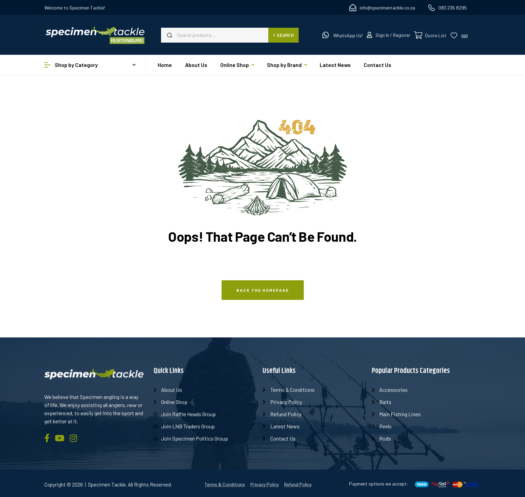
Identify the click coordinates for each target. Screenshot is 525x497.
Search (283, 35)
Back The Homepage (262, 290)
